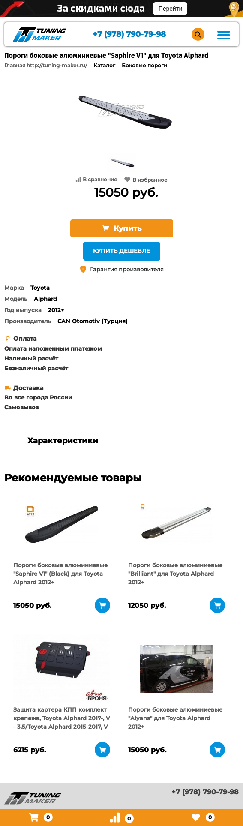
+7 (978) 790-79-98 (129, 34)
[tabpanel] (61, 524)
